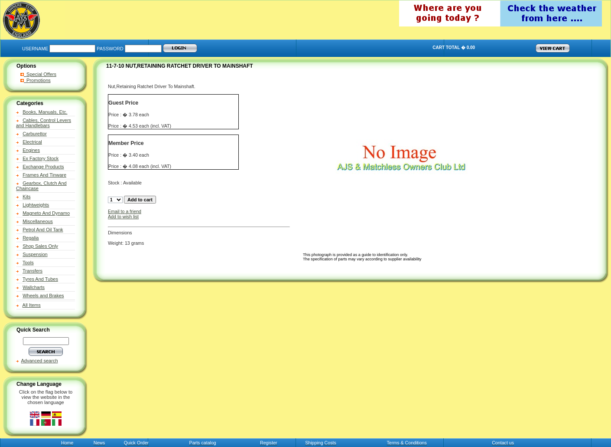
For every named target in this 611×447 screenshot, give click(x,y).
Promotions (35, 80)
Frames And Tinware (44, 174)
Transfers (32, 270)
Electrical (32, 142)
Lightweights (36, 204)
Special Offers (38, 74)
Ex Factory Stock (40, 158)
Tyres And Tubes (40, 279)
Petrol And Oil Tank (43, 229)
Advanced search (39, 360)
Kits (26, 196)
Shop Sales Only (40, 246)
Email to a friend (124, 211)
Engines (31, 150)
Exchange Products (43, 166)
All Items (32, 305)
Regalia (31, 237)
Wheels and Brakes (43, 295)
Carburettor (35, 133)
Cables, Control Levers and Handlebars (43, 123)
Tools (28, 262)
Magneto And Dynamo (46, 213)
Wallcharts (34, 287)
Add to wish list (123, 216)
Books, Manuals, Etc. (45, 112)
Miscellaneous (38, 221)
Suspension (35, 254)
